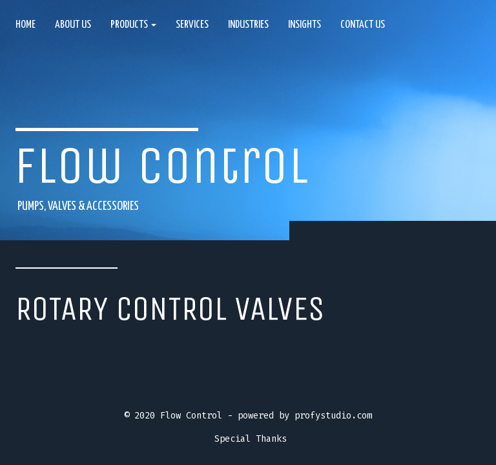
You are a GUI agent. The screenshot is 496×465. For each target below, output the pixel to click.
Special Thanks (250, 438)
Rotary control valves (170, 309)
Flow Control (161, 165)
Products (133, 24)
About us (73, 24)
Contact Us (362, 24)
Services (192, 24)
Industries (248, 24)
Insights (304, 24)
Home (26, 24)
